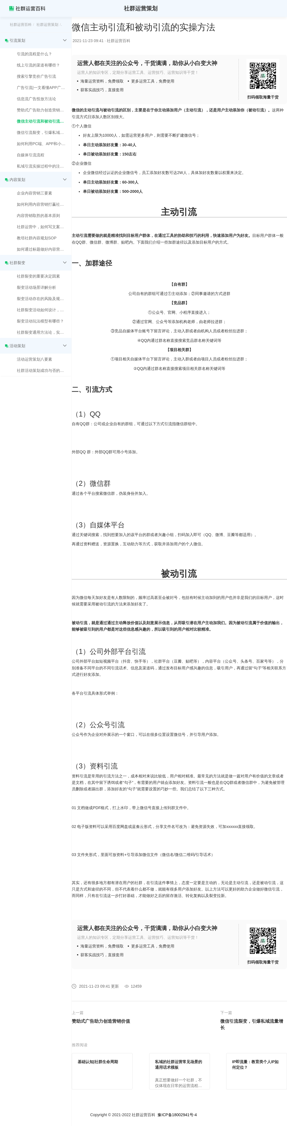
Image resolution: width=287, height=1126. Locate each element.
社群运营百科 (21, 24)
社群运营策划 (47, 24)
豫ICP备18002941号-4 (177, 1115)
